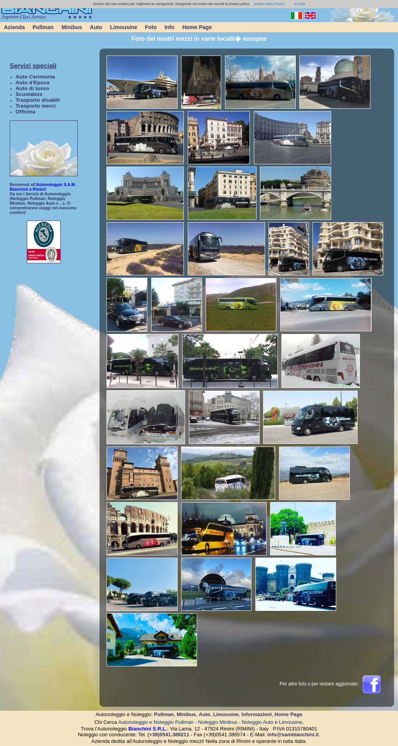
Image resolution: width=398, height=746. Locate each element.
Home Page (197, 27)
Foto (151, 27)
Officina (25, 112)
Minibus (71, 27)
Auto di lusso (32, 88)
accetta (299, 4)
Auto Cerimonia (35, 77)
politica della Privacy (269, 4)
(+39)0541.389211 (168, 734)
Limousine (123, 27)
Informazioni (256, 714)
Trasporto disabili (38, 100)
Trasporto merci (36, 106)
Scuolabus (29, 94)
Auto (96, 27)
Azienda (14, 27)
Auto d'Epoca (32, 82)
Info (169, 27)
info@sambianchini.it (293, 734)
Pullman (43, 27)
